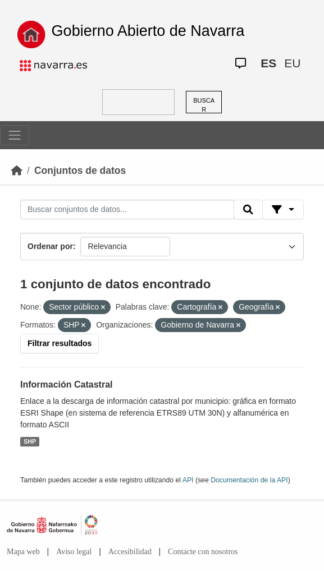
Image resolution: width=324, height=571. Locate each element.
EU (292, 63)
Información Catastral (66, 384)
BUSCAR (204, 105)
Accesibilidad (130, 551)
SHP (30, 441)
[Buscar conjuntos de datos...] (127, 210)
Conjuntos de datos (80, 170)
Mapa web (23, 551)
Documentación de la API (249, 480)
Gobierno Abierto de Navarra (148, 30)
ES (268, 63)
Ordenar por (50, 246)
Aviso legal (74, 551)
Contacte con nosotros (203, 551)
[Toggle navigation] (14, 135)
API (188, 480)
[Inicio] (16, 170)
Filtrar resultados (60, 343)
